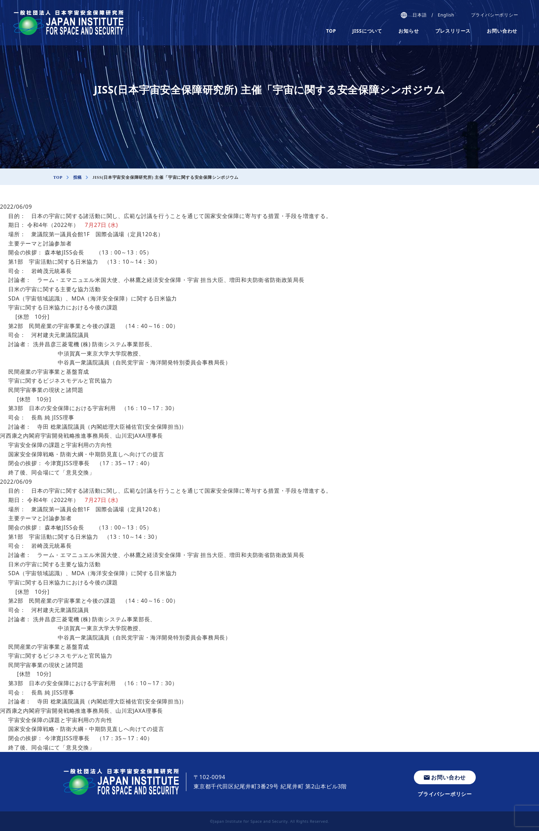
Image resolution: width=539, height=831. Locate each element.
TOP (331, 31)
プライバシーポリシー (494, 15)
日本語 (419, 15)
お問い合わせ (502, 31)
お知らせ (408, 31)
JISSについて (367, 31)
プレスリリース (453, 31)
